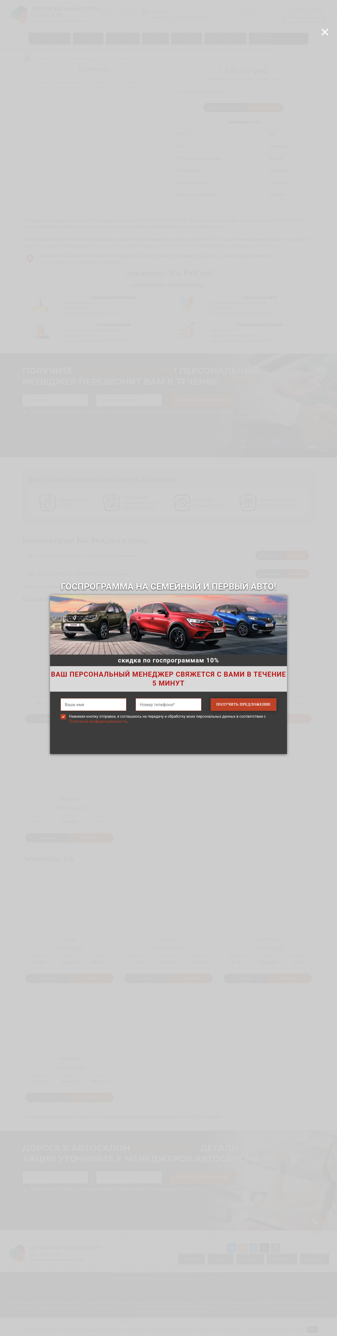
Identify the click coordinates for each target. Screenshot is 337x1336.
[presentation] (168, 746)
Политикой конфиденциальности (98, 721)
